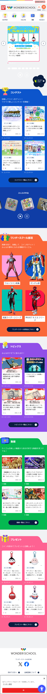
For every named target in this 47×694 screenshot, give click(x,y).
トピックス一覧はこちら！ (23, 424)
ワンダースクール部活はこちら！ (23, 329)
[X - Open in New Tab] (20, 664)
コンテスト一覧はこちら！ (23, 180)
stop (26, 75)
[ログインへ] (44, 7)
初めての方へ (12, 672)
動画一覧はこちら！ (23, 522)
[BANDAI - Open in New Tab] (3, 7)
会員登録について (30, 672)
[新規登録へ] (39, 7)
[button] (43, 43)
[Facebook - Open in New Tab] (26, 664)
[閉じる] (44, 678)
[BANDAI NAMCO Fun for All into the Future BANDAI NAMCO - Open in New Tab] (40, 2)
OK (23, 690)
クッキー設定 (7, 684)
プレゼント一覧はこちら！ (23, 624)
